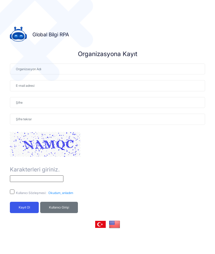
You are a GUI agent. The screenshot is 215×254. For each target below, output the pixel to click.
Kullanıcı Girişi (59, 207)
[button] (100, 224)
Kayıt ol (24, 207)
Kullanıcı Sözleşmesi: (44, 193)
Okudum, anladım (60, 193)
